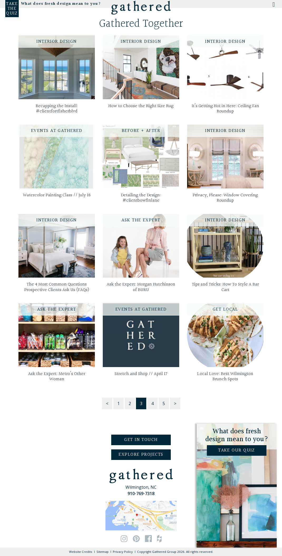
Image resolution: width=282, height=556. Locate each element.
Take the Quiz (12, 8)
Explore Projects (141, 454)
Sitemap (102, 552)
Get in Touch (141, 440)
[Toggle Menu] (273, 6)
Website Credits (80, 552)
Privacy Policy (123, 552)
